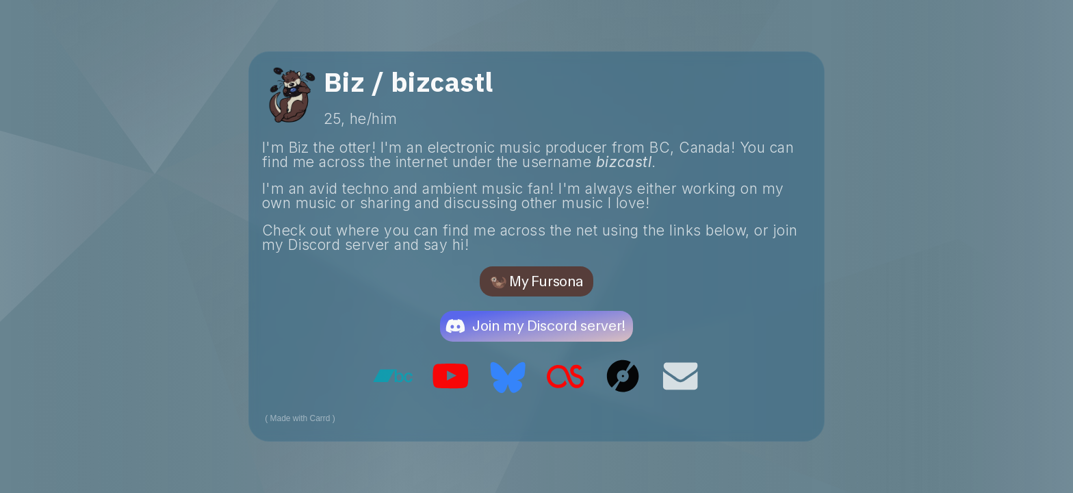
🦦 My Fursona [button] (536, 281)
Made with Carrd (300, 418)
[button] (536, 326)
